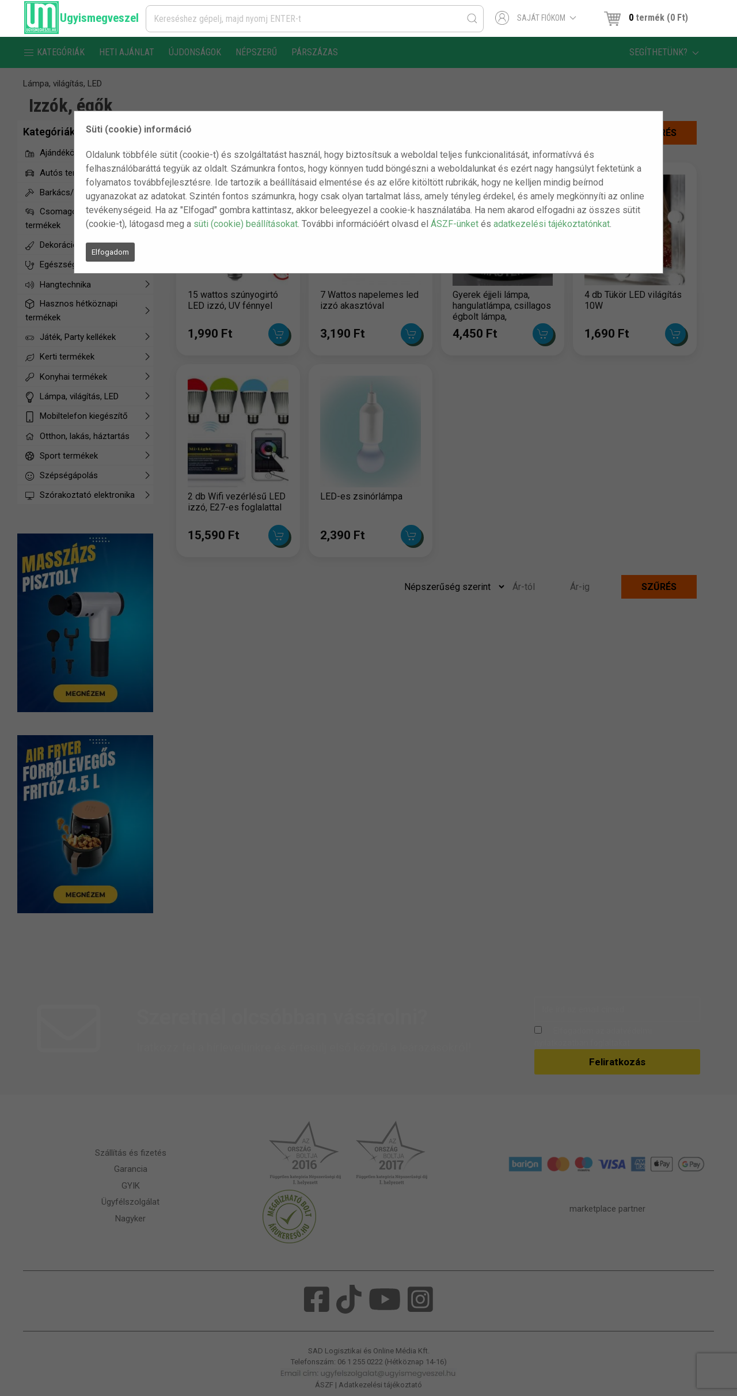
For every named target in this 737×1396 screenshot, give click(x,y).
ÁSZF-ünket (454, 223)
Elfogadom (110, 252)
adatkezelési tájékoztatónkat (551, 223)
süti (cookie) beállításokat (245, 223)
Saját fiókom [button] (535, 18)
